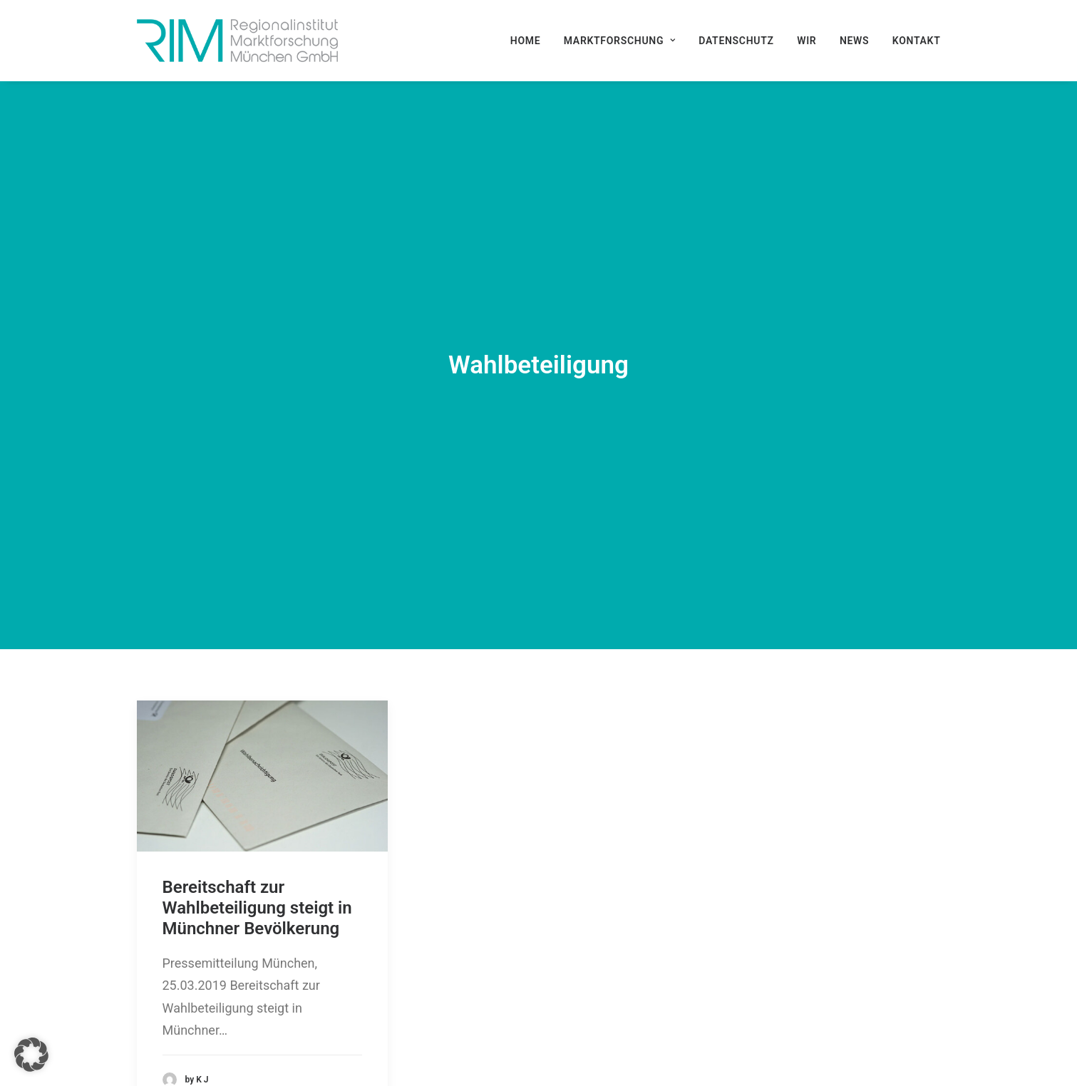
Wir (806, 40)
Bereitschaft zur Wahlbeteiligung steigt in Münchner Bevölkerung (257, 837)
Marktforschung (620, 40)
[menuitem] (530, 40)
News (854, 40)
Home (525, 40)
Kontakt (916, 40)
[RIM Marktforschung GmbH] (237, 40)
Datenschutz (736, 40)
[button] (262, 705)
